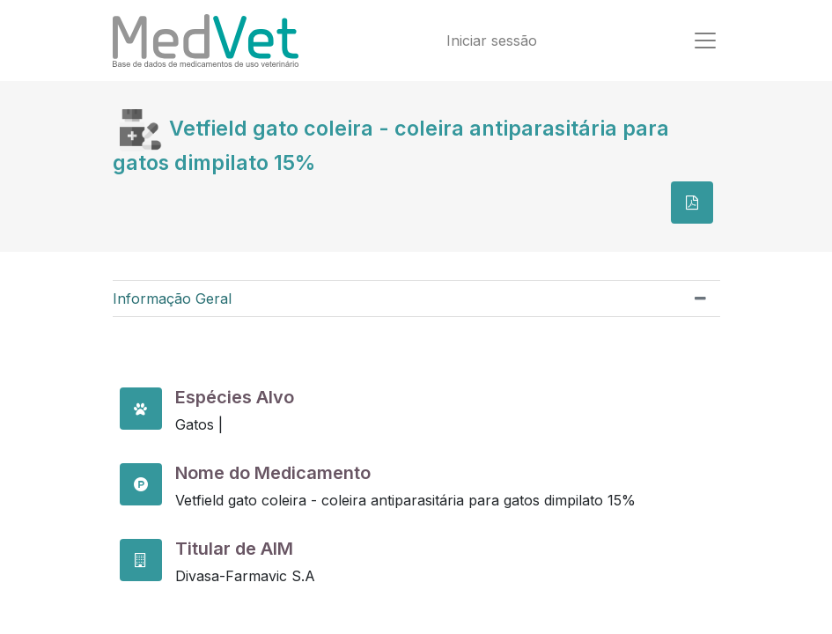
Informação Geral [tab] (172, 298)
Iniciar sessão (491, 40)
